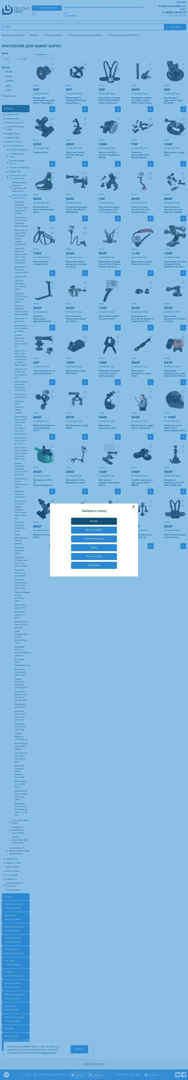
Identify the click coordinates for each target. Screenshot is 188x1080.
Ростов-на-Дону (94, 556)
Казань (94, 548)
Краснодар (94, 565)
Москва (94, 521)
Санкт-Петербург (94, 530)
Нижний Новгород (94, 539)
